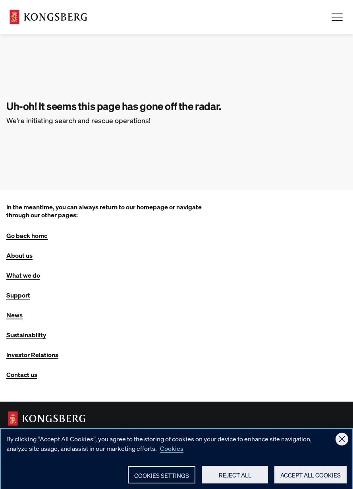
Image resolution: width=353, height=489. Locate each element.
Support (18, 295)
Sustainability (26, 335)
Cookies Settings (161, 480)
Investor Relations (32, 354)
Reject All (235, 479)
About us (19, 255)
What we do (23, 275)
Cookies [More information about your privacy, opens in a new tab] (171, 452)
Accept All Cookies (310, 479)
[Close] (342, 443)
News (14, 315)
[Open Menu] (337, 17)
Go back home (27, 235)
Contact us (21, 374)
